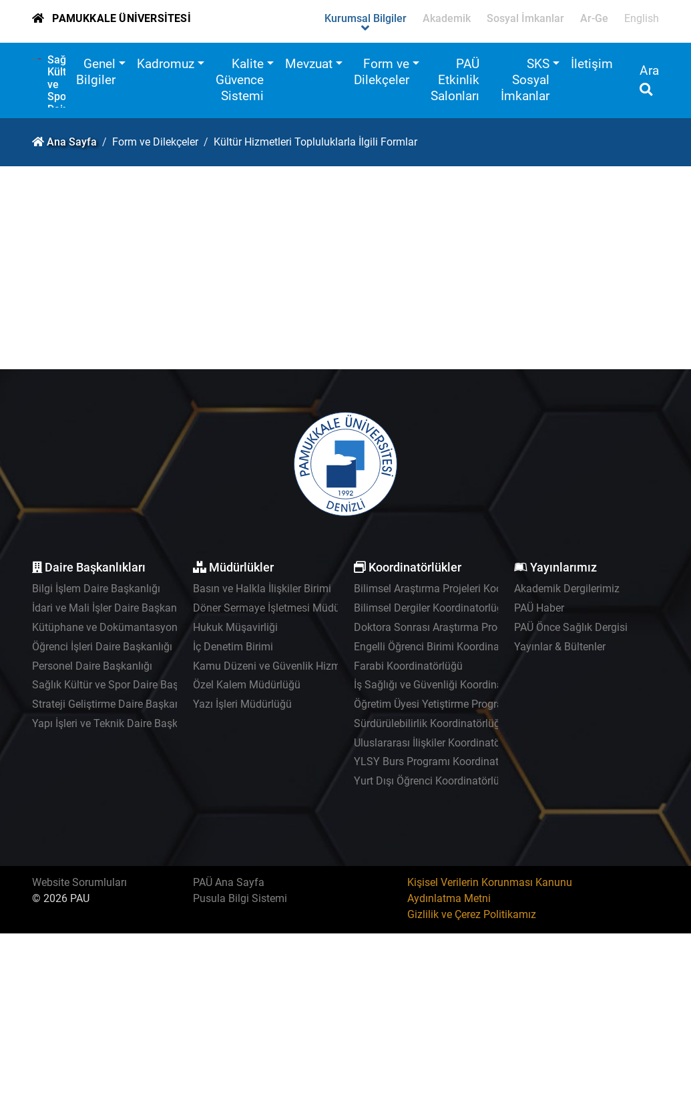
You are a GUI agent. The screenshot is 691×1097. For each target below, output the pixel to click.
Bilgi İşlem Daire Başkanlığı (96, 588)
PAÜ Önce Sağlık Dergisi (571, 627)
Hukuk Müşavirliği (235, 627)
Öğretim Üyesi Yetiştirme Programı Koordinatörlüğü (474, 704)
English (641, 18)
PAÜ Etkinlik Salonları (455, 79)
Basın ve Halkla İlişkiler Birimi (262, 588)
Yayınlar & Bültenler (560, 646)
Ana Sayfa (72, 142)
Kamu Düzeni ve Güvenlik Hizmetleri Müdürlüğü (305, 666)
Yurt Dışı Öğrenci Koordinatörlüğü (432, 781)
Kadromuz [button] (165, 63)
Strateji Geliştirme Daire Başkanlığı (113, 704)
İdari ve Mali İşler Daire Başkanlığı (111, 608)
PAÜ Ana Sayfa (228, 882)
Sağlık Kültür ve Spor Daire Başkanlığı (121, 684)
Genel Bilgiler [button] (96, 71)
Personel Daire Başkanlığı (92, 666)
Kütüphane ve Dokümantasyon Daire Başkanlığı (144, 627)
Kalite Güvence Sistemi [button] (240, 79)
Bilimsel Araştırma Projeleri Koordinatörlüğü (456, 588)
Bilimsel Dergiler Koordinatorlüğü (431, 608)
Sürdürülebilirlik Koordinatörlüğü (430, 723)
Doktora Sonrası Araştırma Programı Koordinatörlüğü (479, 627)
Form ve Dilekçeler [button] (381, 71)
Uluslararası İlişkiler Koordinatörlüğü (439, 742)
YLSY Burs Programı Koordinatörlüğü (441, 761)
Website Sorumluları (79, 882)
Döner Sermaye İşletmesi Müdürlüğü (278, 608)
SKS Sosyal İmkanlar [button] (525, 79)
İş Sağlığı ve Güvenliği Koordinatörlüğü (445, 684)
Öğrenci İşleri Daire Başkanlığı (102, 646)
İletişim (592, 63)
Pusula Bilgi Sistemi (240, 898)
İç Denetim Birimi (233, 646)
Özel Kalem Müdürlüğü (246, 684)
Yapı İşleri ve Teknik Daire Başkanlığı (118, 723)
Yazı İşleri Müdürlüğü (242, 704)
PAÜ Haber (539, 608)
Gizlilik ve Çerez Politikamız (471, 914)
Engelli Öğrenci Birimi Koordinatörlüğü (443, 646)
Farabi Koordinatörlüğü (408, 666)
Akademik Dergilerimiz (567, 588)
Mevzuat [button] (308, 63)
